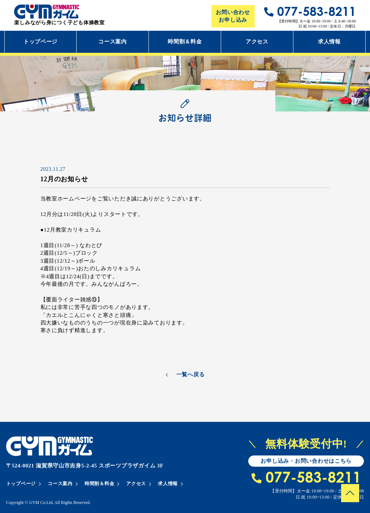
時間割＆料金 (185, 41)
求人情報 (329, 41)
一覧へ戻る (190, 374)
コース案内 (112, 41)
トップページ (40, 41)
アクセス (257, 41)
